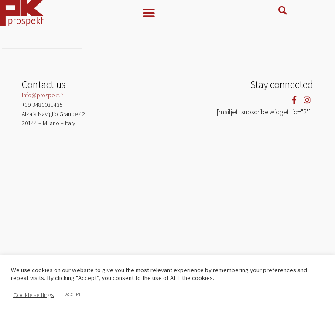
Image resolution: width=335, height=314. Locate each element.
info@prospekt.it (42, 102)
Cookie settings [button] (33, 295)
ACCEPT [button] (73, 294)
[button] (167, 13)
